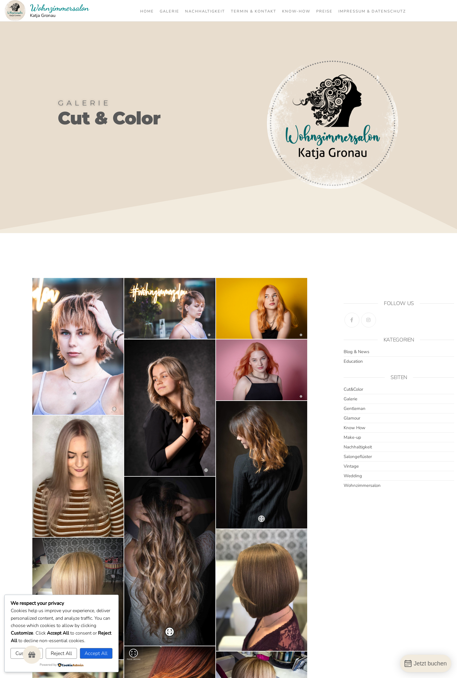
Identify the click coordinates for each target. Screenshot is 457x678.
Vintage (351, 466)
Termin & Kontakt (253, 11)
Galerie (169, 11)
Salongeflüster (358, 456)
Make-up (352, 437)
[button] (32, 655)
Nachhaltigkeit (205, 11)
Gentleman (354, 408)
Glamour (352, 418)
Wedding (353, 476)
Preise (324, 11)
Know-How (296, 11)
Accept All (96, 653)
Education (353, 361)
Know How (354, 428)
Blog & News (356, 352)
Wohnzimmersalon (59, 7)
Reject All (61, 653)
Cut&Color (353, 389)
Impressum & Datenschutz (372, 11)
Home (147, 11)
